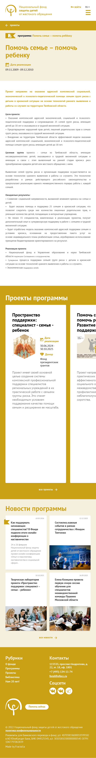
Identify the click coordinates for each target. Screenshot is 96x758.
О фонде (10, 664)
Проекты (10, 673)
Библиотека (12, 677)
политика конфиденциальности (23, 730)
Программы (12, 668)
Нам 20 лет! (12, 681)
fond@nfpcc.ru (58, 676)
